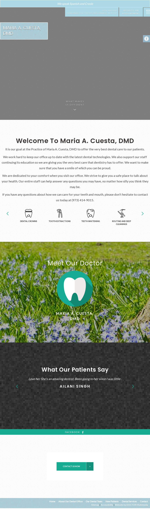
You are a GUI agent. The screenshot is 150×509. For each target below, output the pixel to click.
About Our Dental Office (70, 501)
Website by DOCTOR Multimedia (131, 504)
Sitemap (95, 504)
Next (142, 213)
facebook (75, 432)
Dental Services (129, 501)
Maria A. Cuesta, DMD (22, 31)
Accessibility (107, 504)
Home (52, 501)
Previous (7, 213)
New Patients (112, 501)
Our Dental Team (94, 501)
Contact (144, 501)
